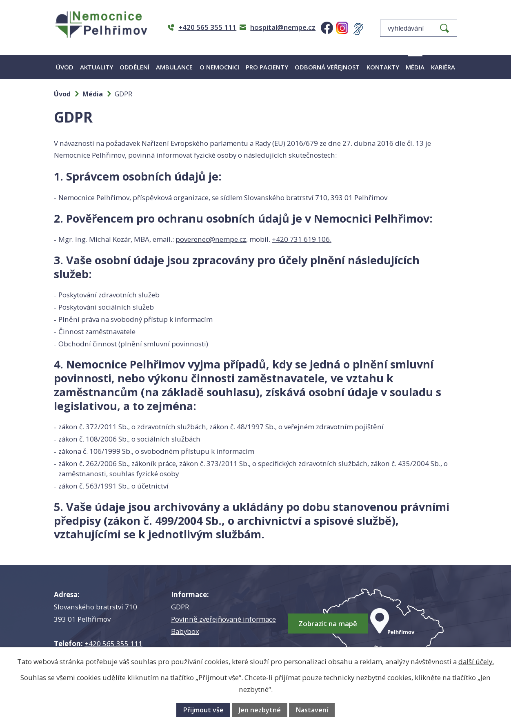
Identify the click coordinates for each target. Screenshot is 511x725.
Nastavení (311, 709)
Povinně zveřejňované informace (223, 619)
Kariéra (443, 67)
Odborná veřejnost (327, 67)
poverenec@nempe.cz (211, 239)
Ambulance (174, 67)
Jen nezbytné (260, 709)
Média (415, 67)
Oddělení (134, 67)
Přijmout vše (203, 709)
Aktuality (96, 67)
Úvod (64, 67)
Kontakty (383, 67)
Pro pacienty (267, 67)
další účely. (476, 661)
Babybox (185, 631)
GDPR (180, 606)
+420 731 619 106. (301, 239)
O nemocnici (219, 67)
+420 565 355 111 (113, 643)
